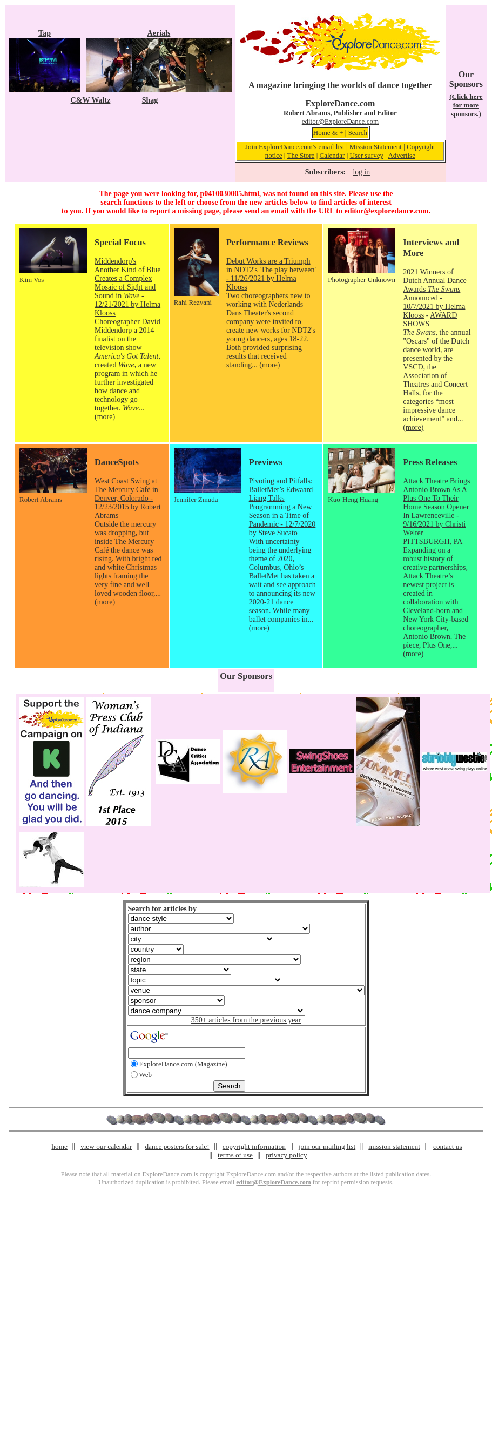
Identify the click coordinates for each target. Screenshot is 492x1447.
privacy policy (286, 1155)
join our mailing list (327, 1146)
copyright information (254, 1146)
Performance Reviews (267, 242)
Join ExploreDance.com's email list (295, 147)
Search (357, 133)
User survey (366, 155)
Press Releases (430, 462)
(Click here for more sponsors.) (466, 105)
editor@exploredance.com (386, 211)
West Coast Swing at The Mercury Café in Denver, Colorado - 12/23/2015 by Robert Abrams (128, 498)
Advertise (401, 155)
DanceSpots (117, 462)
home (59, 1146)
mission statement (394, 1146)
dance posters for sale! (177, 1146)
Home (322, 133)
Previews (265, 462)
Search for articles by (162, 909)
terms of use (235, 1155)
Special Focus (120, 242)
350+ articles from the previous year (246, 1020)
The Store (300, 155)
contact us (447, 1146)
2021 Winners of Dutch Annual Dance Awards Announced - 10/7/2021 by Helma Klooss (434, 293)
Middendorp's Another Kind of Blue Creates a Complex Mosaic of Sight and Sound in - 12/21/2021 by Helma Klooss (127, 287)
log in (361, 172)
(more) (105, 417)
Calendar (332, 155)
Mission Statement (375, 147)
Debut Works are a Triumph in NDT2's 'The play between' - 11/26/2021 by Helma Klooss (271, 274)
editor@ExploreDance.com (340, 121)
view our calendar (106, 1146)
